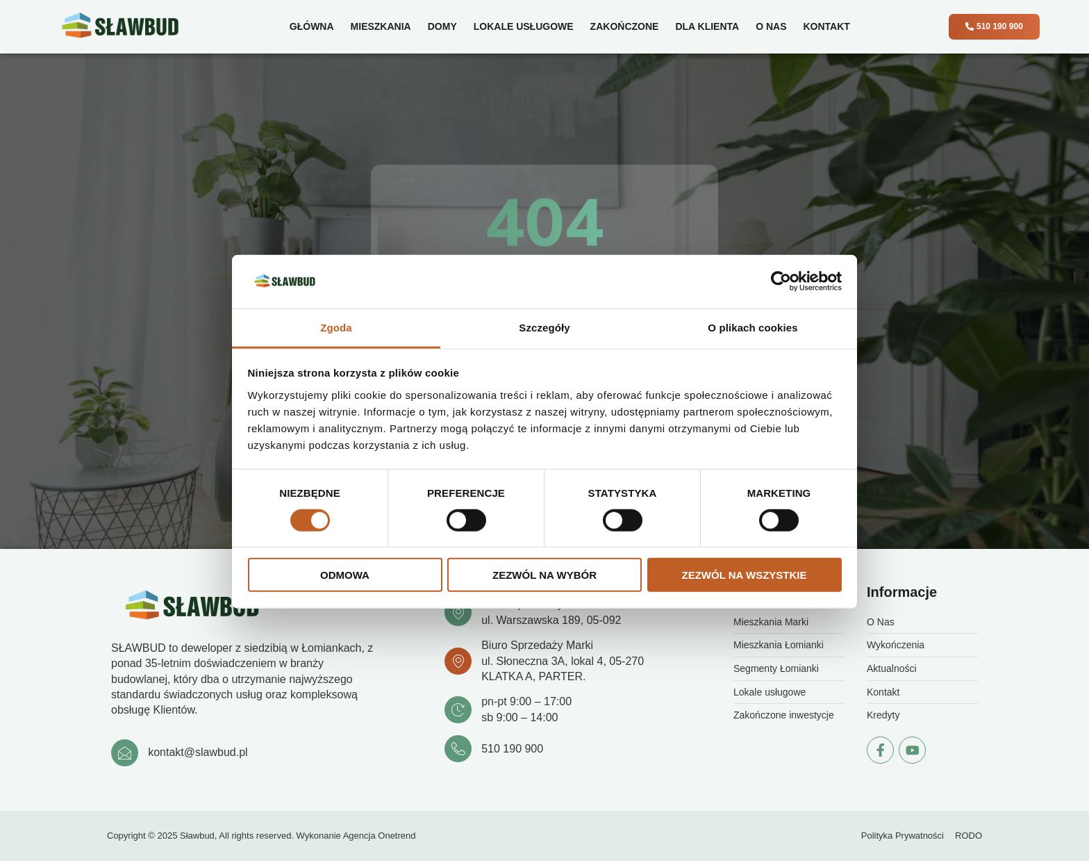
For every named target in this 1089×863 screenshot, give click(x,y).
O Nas (769, 26)
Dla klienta (705, 26)
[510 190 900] (459, 750)
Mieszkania (378, 26)
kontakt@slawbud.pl (199, 754)
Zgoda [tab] (336, 328)
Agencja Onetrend (379, 838)
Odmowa (344, 575)
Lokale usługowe (522, 26)
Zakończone (622, 26)
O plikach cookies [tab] (752, 328)
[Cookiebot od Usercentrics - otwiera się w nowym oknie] (781, 281)
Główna (310, 26)
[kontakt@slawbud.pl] (125, 754)
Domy (440, 26)
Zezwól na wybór (544, 575)
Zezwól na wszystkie (744, 575)
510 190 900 (514, 750)
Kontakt (824, 26)
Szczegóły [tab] (544, 328)
